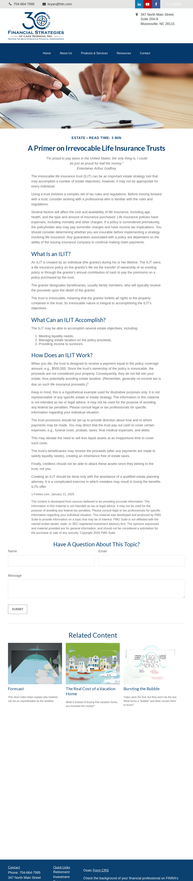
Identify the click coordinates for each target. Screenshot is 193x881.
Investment (61, 877)
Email (102, 551)
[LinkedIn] (139, 4)
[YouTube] (147, 4)
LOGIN (174, 4)
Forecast (16, 688)
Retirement (61, 872)
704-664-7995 (30, 872)
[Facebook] (156, 4)
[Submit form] (17, 609)
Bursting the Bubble (142, 688)
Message (15, 575)
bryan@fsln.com (57, 4)
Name (12, 551)
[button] (46, 53)
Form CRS (101, 870)
